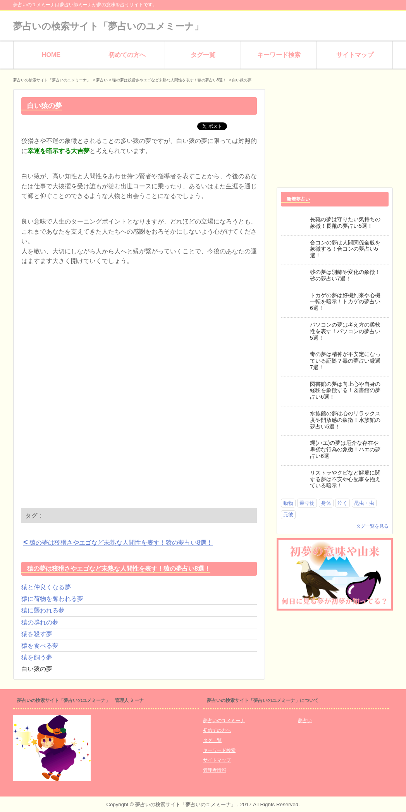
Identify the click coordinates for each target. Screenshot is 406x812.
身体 (326, 503)
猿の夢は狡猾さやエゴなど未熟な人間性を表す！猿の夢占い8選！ (118, 542)
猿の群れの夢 (39, 622)
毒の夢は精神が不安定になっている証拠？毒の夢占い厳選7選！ (345, 360)
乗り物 (307, 503)
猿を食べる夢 (39, 645)
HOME (51, 55)
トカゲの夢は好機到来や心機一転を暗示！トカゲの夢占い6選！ (345, 301)
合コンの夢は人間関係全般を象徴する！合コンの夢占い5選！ (345, 249)
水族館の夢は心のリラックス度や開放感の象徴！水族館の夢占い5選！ (345, 420)
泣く (342, 503)
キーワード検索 (279, 55)
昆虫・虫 (364, 503)
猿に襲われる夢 (43, 610)
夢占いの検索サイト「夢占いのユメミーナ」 (108, 26)
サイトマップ (354, 55)
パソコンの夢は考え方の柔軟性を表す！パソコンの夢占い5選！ (345, 331)
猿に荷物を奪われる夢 (52, 598)
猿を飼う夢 (36, 657)
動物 (288, 503)
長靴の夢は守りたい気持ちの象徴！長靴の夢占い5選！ (345, 222)
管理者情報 (214, 770)
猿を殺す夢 (36, 634)
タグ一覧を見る (372, 526)
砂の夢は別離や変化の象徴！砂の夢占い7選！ (345, 275)
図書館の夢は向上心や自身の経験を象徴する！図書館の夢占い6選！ (345, 390)
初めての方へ (127, 55)
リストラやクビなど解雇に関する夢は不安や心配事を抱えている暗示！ (345, 479)
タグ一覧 (203, 55)
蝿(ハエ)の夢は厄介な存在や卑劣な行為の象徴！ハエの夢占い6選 (345, 449)
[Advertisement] (86, 336)
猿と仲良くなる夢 (46, 587)
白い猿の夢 (36, 669)
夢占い (102, 80)
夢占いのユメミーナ (224, 720)
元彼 (288, 515)
